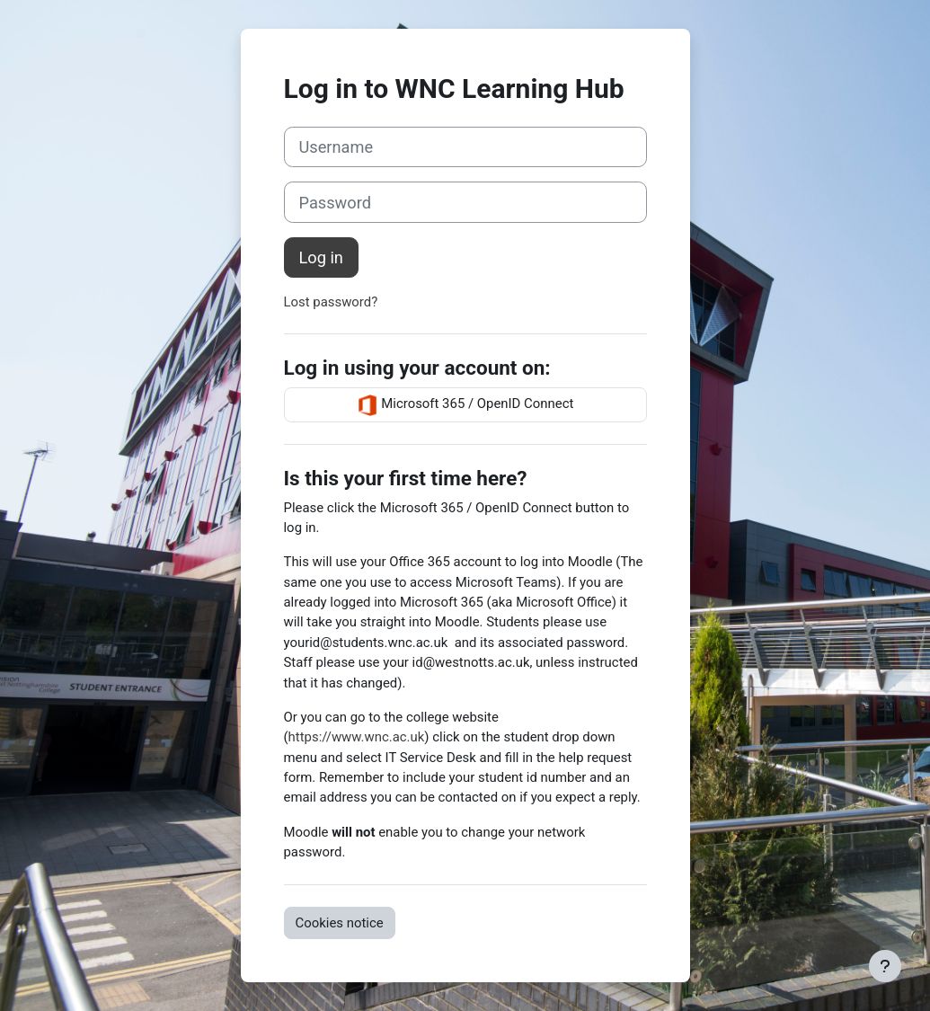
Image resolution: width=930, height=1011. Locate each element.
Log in (321, 257)
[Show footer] (885, 966)
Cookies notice (340, 923)
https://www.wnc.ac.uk (356, 737)
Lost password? (331, 302)
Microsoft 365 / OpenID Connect (465, 405)
